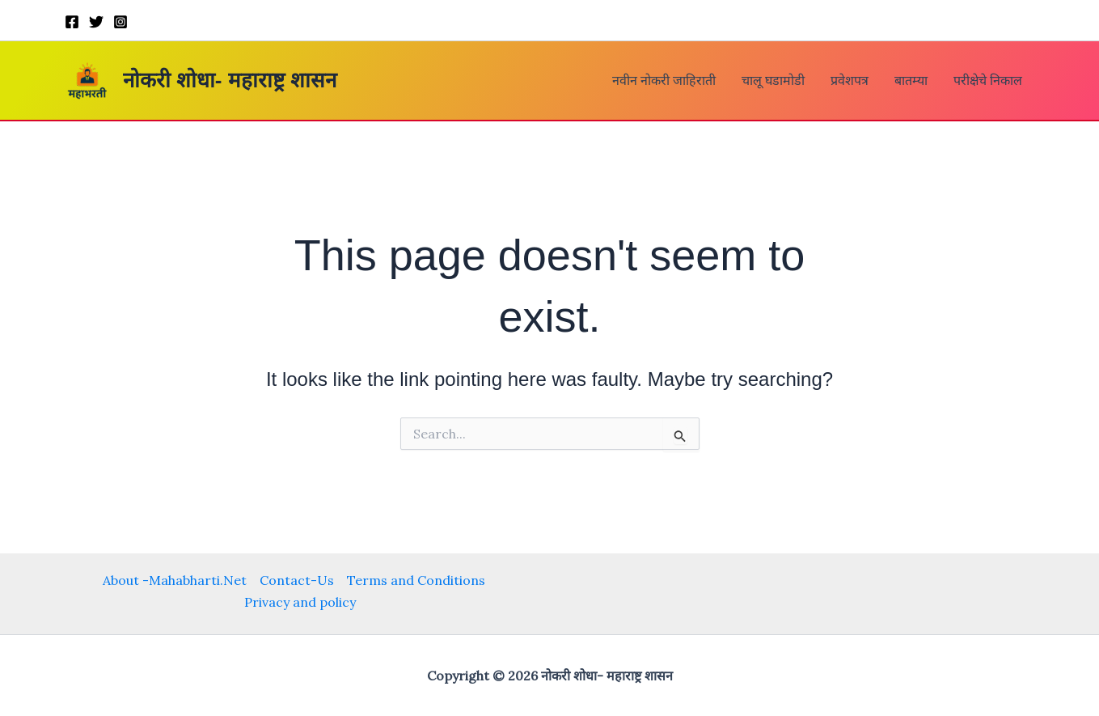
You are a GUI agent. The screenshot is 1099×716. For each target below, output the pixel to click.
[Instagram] (120, 22)
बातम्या (911, 80)
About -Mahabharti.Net (175, 580)
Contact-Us (297, 580)
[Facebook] (72, 22)
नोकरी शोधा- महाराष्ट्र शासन (229, 80)
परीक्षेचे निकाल (987, 80)
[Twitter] (96, 22)
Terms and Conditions (416, 580)
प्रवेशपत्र (850, 80)
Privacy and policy (300, 602)
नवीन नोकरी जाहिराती (664, 80)
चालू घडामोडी (773, 80)
